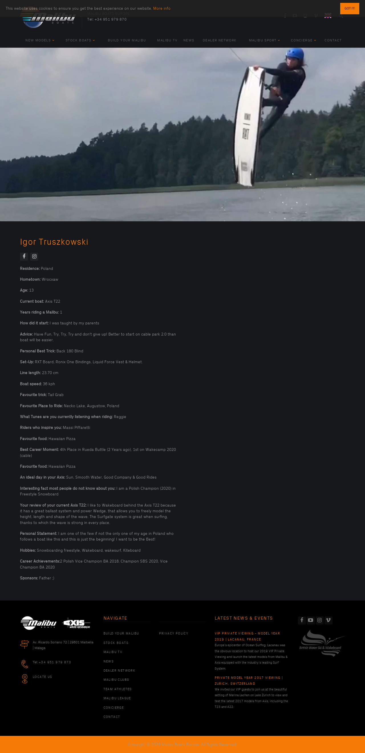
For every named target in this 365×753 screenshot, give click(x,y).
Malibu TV (167, 40)
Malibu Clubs (116, 680)
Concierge (303, 40)
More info (162, 8)
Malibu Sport (264, 40)
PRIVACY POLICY (173, 633)
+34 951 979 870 (111, 19)
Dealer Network (220, 40)
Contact (333, 40)
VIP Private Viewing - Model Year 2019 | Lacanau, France (247, 636)
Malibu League (117, 698)
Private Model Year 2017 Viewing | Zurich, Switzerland (249, 680)
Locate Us (42, 677)
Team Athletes (118, 689)
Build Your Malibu (127, 40)
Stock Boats (80, 40)
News (188, 40)
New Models (39, 40)
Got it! (349, 8)
